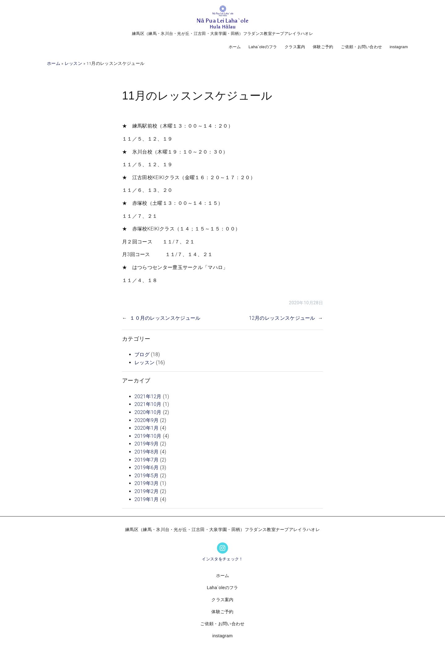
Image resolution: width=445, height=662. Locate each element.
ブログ (142, 354)
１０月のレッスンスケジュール (165, 318)
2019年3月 (146, 483)
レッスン (73, 63)
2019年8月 (146, 452)
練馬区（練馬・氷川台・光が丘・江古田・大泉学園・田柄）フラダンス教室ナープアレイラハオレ (222, 33)
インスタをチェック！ (222, 559)
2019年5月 (146, 476)
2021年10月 (148, 404)
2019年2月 (146, 491)
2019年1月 (146, 499)
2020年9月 (146, 420)
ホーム (235, 46)
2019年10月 (148, 436)
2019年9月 (146, 444)
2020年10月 (148, 412)
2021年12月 (148, 396)
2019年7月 (146, 460)
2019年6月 (146, 467)
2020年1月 (146, 428)
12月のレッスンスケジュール (282, 318)
